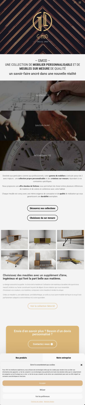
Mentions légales (49, 401)
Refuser (42, 390)
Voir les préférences (42, 396)
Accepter (42, 383)
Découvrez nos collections (42, 208)
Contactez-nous (41, 344)
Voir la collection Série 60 (42, 306)
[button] (81, 365)
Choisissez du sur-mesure (42, 217)
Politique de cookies (37, 401)
